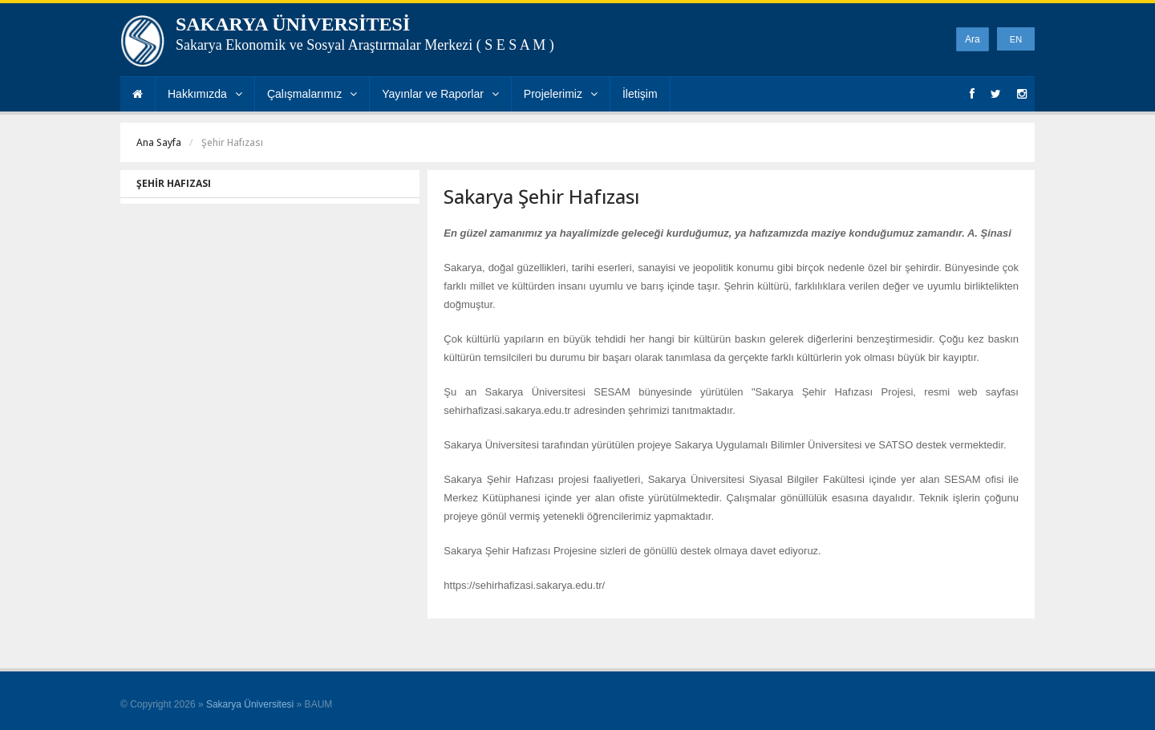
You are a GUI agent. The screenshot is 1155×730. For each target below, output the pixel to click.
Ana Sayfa (158, 142)
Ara (972, 39)
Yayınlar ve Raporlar (440, 93)
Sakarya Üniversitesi (250, 704)
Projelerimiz (561, 93)
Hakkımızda (205, 93)
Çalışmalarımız (312, 93)
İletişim (640, 93)
